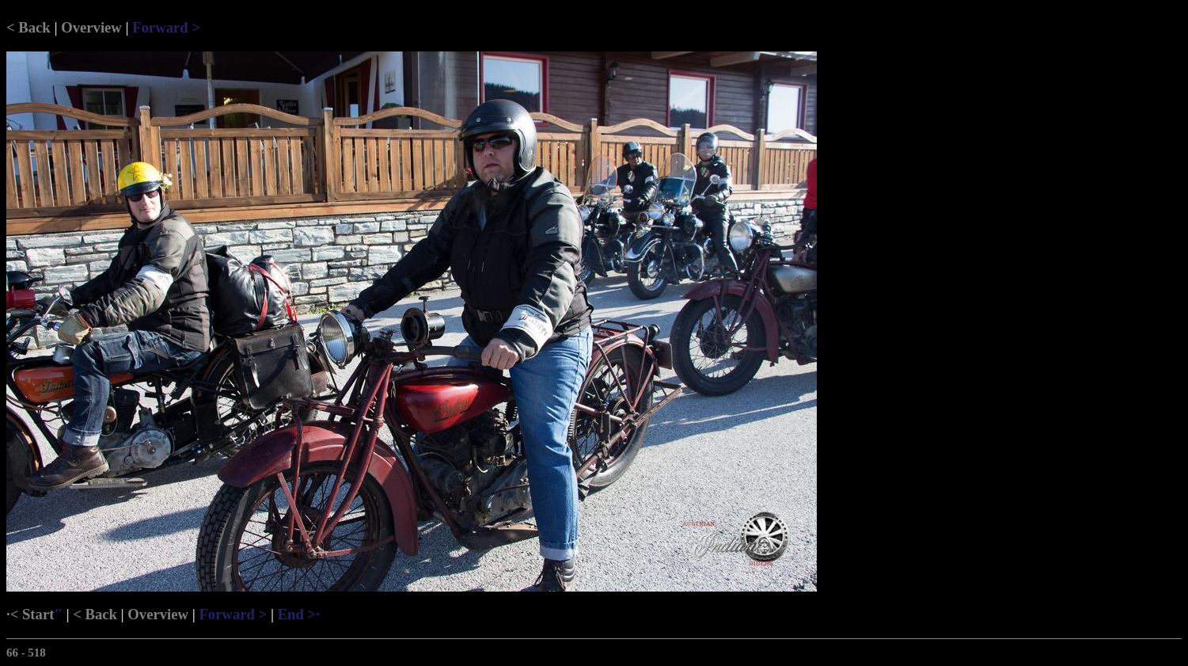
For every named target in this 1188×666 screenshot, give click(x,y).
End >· (299, 614)
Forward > (166, 27)
